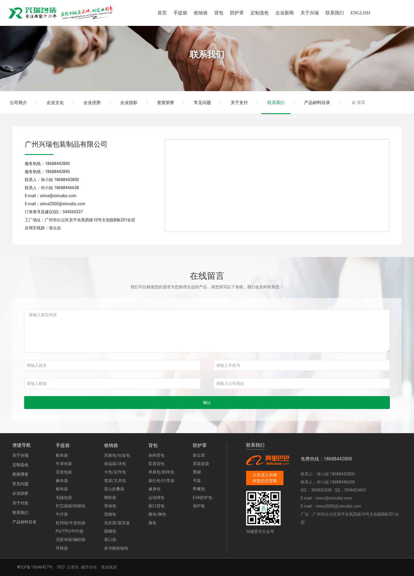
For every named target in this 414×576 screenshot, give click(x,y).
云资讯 (73, 567)
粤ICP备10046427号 (35, 567)
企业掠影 (128, 102)
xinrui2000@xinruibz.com (62, 203)
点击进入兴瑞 (265, 475)
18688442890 (57, 171)
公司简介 (18, 102)
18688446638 (66, 187)
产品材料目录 (317, 102)
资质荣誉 (165, 102)
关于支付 (239, 102)
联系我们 (207, 54)
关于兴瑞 (20, 455)
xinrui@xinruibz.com (58, 195)
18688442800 (57, 163)
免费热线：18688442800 (326, 459)
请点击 (55, 228)
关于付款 (20, 503)
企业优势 (92, 102)
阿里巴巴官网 (265, 481)
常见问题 (202, 102)
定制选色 (20, 464)
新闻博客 (20, 474)
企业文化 (55, 102)
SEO (61, 567)
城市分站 (89, 567)
